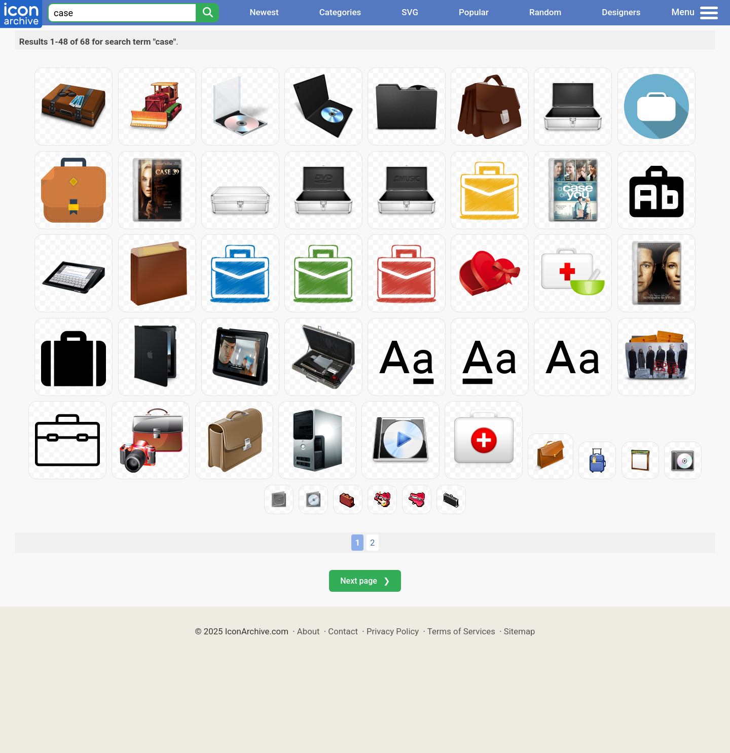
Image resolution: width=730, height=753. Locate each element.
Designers (621, 12)
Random (545, 12)
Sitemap (519, 631)
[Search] (207, 12)
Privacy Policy (393, 631)
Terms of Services (461, 631)
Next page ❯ (364, 581)
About (308, 631)
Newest (263, 12)
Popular (474, 12)
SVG (410, 12)
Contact (343, 631)
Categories (340, 12)
